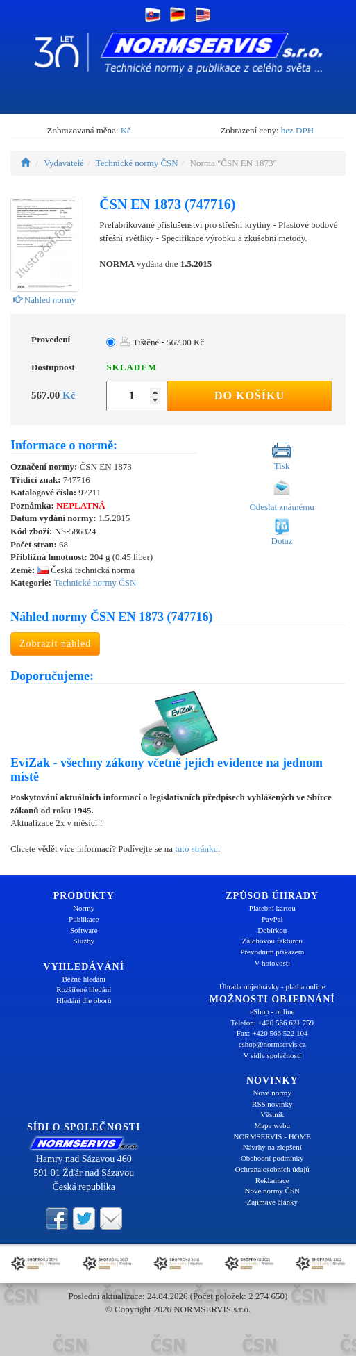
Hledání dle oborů (83, 1000)
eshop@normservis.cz (272, 1044)
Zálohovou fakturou (272, 940)
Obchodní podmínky (272, 1158)
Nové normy (272, 1093)
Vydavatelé (64, 163)
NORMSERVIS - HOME (272, 1136)
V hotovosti (272, 963)
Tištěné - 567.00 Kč (162, 342)
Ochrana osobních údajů (272, 1169)
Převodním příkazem (272, 952)
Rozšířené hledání (83, 989)
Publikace (84, 919)
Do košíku (249, 396)
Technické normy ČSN (137, 163)
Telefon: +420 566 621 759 (272, 1022)
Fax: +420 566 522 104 (272, 1033)
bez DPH (297, 130)
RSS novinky (272, 1104)
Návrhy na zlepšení (272, 1147)
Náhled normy (44, 300)
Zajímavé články (272, 1202)
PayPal (272, 919)
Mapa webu (272, 1125)
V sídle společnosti (272, 1055)
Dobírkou (272, 930)
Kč (126, 130)
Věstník (272, 1114)
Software (84, 930)
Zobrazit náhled (55, 643)
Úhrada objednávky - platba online (272, 986)
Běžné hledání (83, 979)
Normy (83, 908)
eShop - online (272, 1011)
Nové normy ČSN (272, 1190)
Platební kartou (272, 908)
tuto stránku (196, 848)
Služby (83, 940)
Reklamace (272, 1180)
